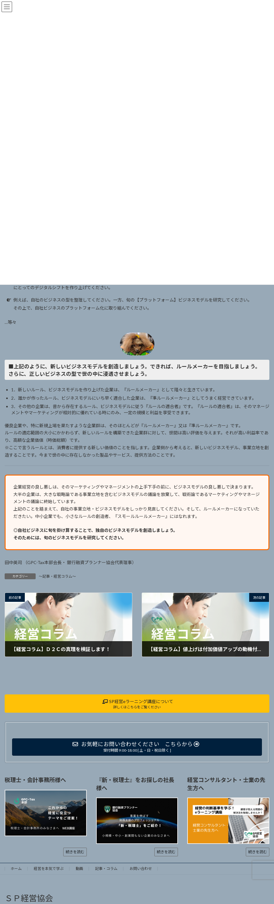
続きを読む (75, 852)
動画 (79, 868)
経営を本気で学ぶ (49, 868)
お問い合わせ (141, 868)
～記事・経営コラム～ (57, 576)
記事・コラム (106, 868)
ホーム (16, 868)
